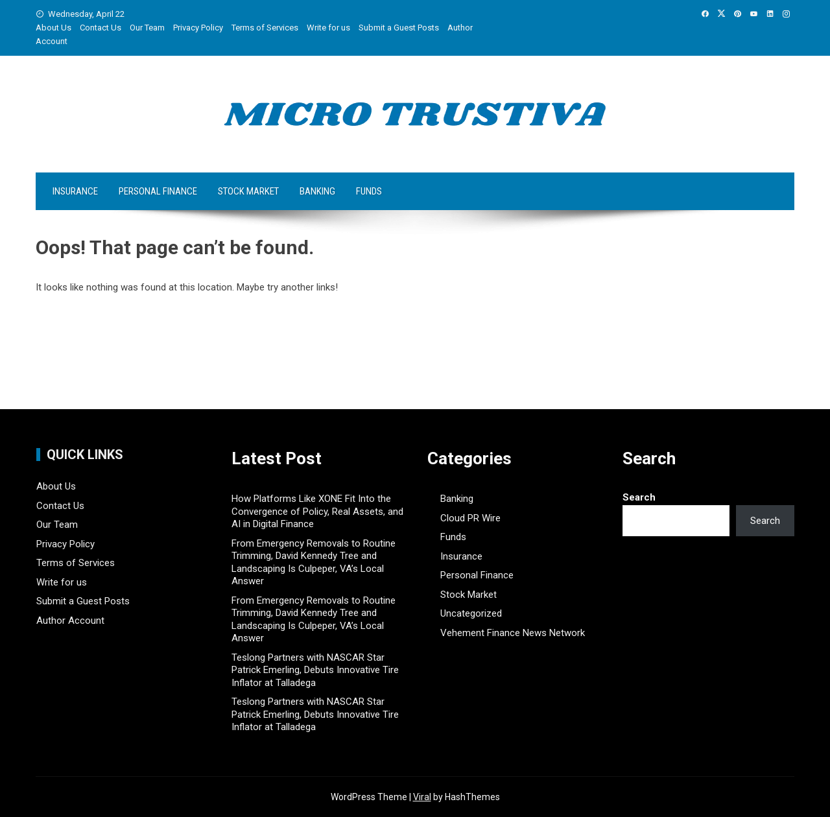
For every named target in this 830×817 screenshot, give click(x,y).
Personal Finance (158, 191)
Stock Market (248, 191)
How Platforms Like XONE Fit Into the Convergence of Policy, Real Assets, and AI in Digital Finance (317, 511)
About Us (53, 27)
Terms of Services (264, 27)
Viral (422, 797)
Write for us (328, 27)
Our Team (147, 27)
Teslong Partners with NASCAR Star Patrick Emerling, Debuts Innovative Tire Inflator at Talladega (315, 670)
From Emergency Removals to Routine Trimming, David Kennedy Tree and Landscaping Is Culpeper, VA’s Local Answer (313, 562)
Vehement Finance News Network (512, 633)
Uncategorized (471, 613)
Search (639, 497)
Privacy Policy (198, 27)
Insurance (75, 191)
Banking (317, 191)
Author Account (70, 620)
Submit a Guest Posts (399, 27)
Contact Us (100, 27)
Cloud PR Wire (470, 518)
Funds (369, 191)
